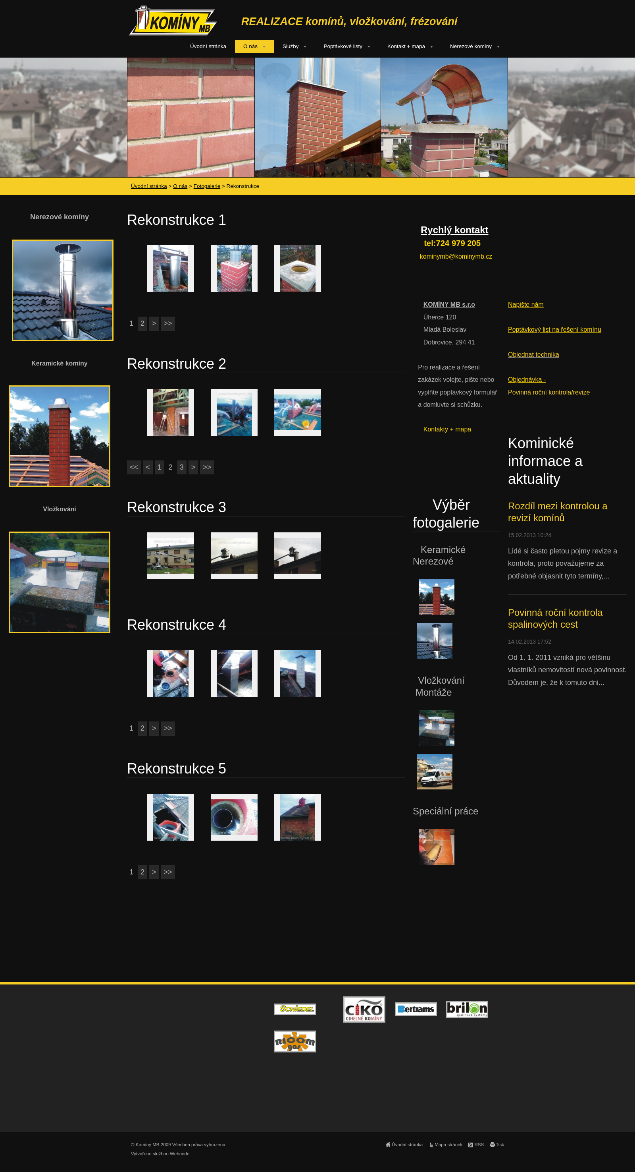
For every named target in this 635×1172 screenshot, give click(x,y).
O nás (250, 46)
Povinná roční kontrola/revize (549, 392)
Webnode (179, 1153)
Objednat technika (533, 354)
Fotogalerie (207, 186)
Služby (291, 46)
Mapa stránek (448, 1144)
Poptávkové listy (342, 46)
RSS (479, 1144)
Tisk (500, 1144)
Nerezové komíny (471, 46)
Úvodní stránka (208, 46)
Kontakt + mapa (406, 46)
